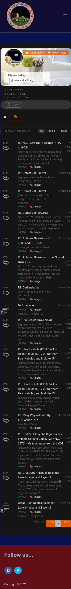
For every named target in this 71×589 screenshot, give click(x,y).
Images (38, 167)
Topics (51, 130)
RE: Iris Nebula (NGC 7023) (35, 320)
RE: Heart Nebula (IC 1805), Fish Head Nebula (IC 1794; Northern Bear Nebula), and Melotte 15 (38, 354)
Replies (63, 130)
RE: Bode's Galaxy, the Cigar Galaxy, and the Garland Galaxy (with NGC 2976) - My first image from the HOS (40, 438)
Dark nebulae (26, 305)
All (41, 130)
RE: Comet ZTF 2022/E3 (33, 173)
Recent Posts (57, 52)
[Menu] (65, 16)
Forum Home (34, 52)
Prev (51, 522)
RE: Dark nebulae (28, 287)
